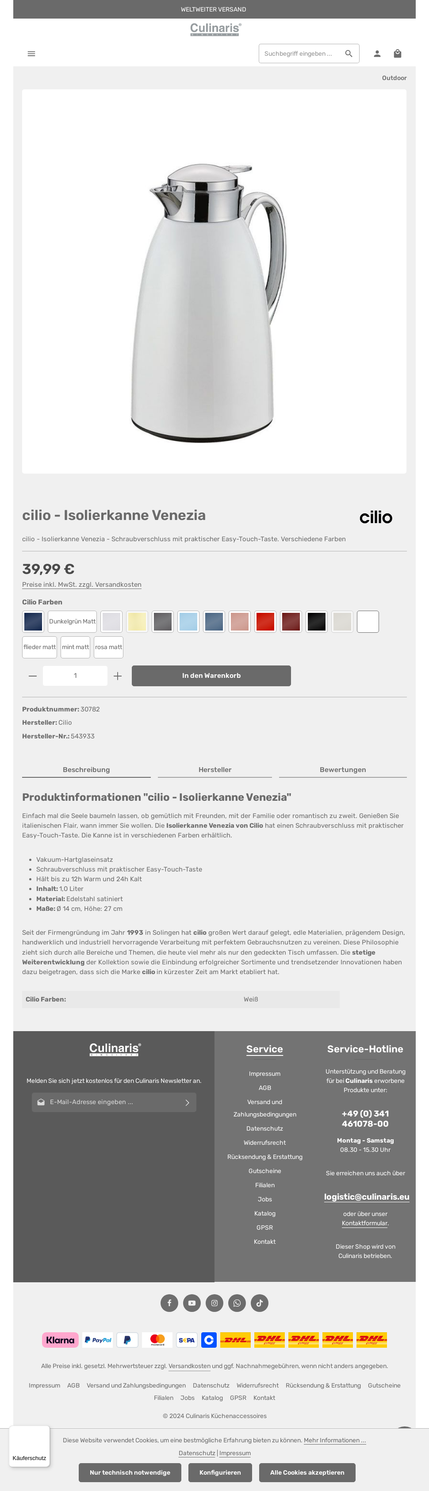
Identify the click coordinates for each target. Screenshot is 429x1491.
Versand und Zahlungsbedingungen (265, 1109)
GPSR (265, 1228)
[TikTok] (259, 1303)
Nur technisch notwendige (130, 1472)
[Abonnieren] (187, 1102)
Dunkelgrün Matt (72, 622)
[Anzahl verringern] (32, 676)
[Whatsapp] (237, 1303)
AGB (265, 1088)
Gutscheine (265, 1171)
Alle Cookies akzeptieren (307, 1472)
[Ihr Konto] (376, 53)
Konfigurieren (220, 1472)
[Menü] (31, 53)
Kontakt (265, 1242)
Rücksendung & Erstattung (265, 1157)
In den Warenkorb (211, 676)
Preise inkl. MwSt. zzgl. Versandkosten (82, 585)
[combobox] (298, 54)
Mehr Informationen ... (335, 1440)
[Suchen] (348, 54)
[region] (214, 289)
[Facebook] (169, 1303)
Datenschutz (264, 1129)
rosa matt (108, 647)
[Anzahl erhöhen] (117, 676)
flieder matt (39, 647)
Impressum (264, 1074)
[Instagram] (214, 1303)
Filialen (265, 1185)
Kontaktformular (364, 1223)
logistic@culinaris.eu (367, 1198)
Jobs (265, 1200)
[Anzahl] (75, 676)
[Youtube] (192, 1303)
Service (264, 1049)
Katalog (265, 1214)
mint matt (75, 647)
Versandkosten (190, 1366)
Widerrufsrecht (265, 1143)
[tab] (86, 770)
